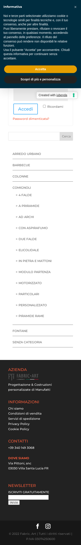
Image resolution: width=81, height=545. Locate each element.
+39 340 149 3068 (21, 448)
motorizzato (30, 283)
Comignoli (22, 188)
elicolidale (29, 250)
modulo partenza (35, 272)
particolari (29, 294)
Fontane (20, 331)
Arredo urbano (27, 154)
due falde (28, 239)
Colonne (20, 176)
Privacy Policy (19, 424)
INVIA (14, 502)
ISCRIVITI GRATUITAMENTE (28, 492)
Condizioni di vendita (24, 413)
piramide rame (31, 316)
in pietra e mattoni (35, 261)
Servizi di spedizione (24, 419)
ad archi (26, 217)
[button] (75, 6)
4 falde (25, 195)
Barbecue (21, 165)
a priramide (29, 206)
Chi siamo (16, 408)
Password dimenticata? (31, 119)
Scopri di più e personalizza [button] (40, 79)
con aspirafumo (33, 228)
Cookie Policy (18, 429)
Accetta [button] (40, 69)
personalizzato (33, 305)
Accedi (25, 109)
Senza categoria (27, 342)
